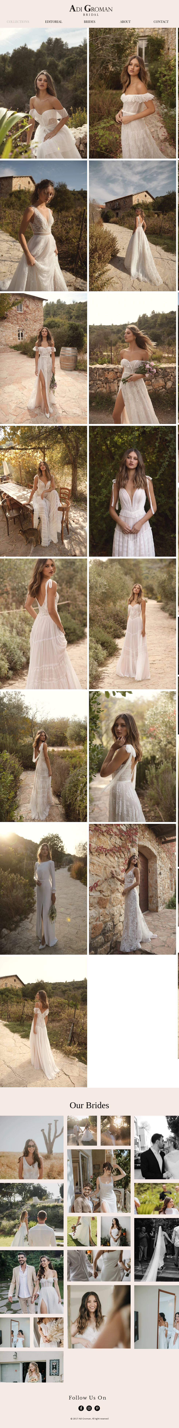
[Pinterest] (97, 1408)
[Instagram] (89, 1408)
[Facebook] (81, 1408)
